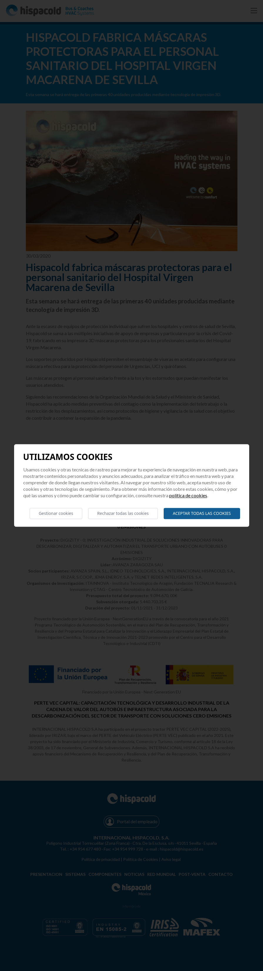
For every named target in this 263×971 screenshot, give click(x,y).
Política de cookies (188, 495)
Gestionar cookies (56, 513)
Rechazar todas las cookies (123, 513)
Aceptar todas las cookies (202, 513)
